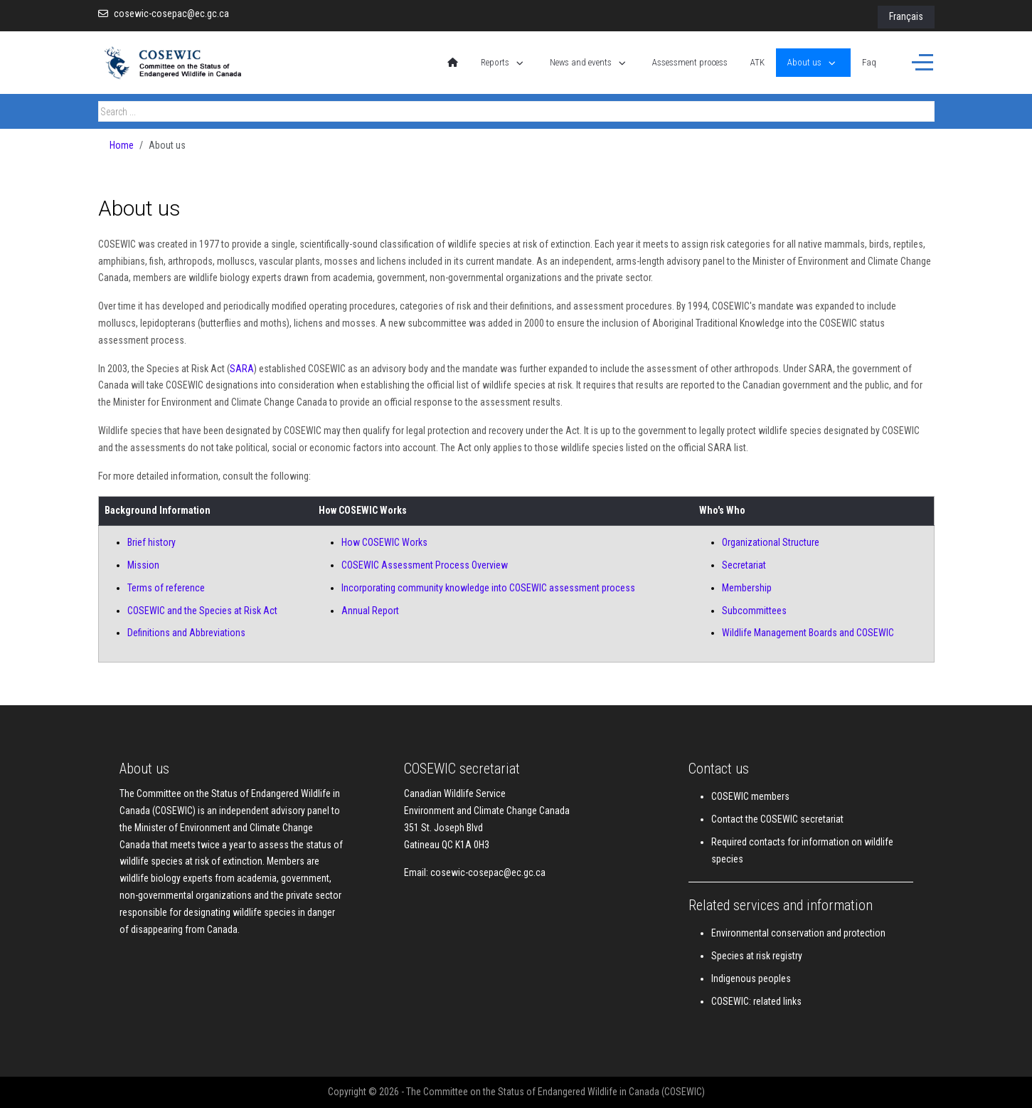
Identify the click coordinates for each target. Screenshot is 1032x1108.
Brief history (151, 542)
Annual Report (370, 610)
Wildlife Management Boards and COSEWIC (808, 632)
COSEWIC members (750, 796)
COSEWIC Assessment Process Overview (424, 565)
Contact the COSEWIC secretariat (777, 819)
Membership (747, 587)
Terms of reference (166, 587)
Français (906, 16)
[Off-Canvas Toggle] (922, 62)
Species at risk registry (756, 955)
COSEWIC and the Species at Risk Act (202, 610)
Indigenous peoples (751, 978)
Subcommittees (754, 610)
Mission (143, 565)
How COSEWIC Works (384, 542)
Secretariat (744, 565)
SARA (242, 368)
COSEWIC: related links (756, 1001)
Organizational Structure (770, 542)
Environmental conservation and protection (798, 933)
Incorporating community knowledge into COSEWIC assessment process (488, 587)
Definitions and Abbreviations (186, 632)
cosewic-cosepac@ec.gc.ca (171, 13)
